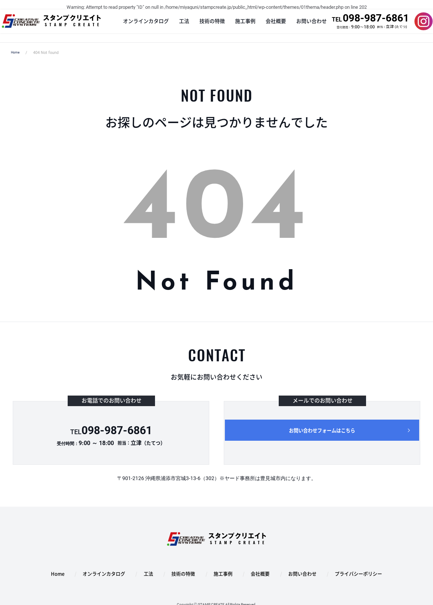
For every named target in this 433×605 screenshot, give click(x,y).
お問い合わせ (306, 26)
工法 (179, 26)
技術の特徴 (207, 26)
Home (16, 52)
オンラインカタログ (141, 26)
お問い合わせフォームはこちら (322, 432)
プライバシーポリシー (335, 567)
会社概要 (271, 26)
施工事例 (240, 26)
